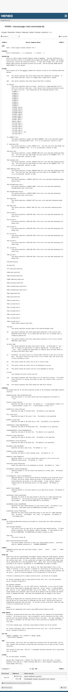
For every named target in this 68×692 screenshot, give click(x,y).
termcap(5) (42, 679)
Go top (63, 687)
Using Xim (45, 32)
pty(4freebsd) (28, 679)
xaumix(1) (38, 676)
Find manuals (7, 687)
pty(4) (33, 635)
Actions (32, 32)
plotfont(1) (32, 676)
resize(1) (16, 635)
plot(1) (26, 676)
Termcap (37, 32)
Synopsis (4, 32)
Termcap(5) (9, 549)
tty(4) (38, 635)
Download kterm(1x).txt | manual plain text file (16, 683)
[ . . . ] (50, 32)
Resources (25, 32)
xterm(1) (42, 58)
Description (11, 32)
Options (18, 32)
